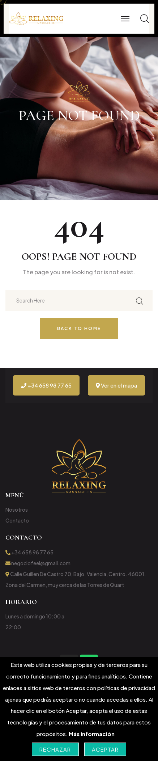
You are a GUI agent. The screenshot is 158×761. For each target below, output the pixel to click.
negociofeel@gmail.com (38, 563)
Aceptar (105, 749)
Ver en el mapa (116, 385)
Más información (92, 733)
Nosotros (16, 509)
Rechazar (55, 749)
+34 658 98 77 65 (46, 385)
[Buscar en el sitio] (139, 300)
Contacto (17, 520)
